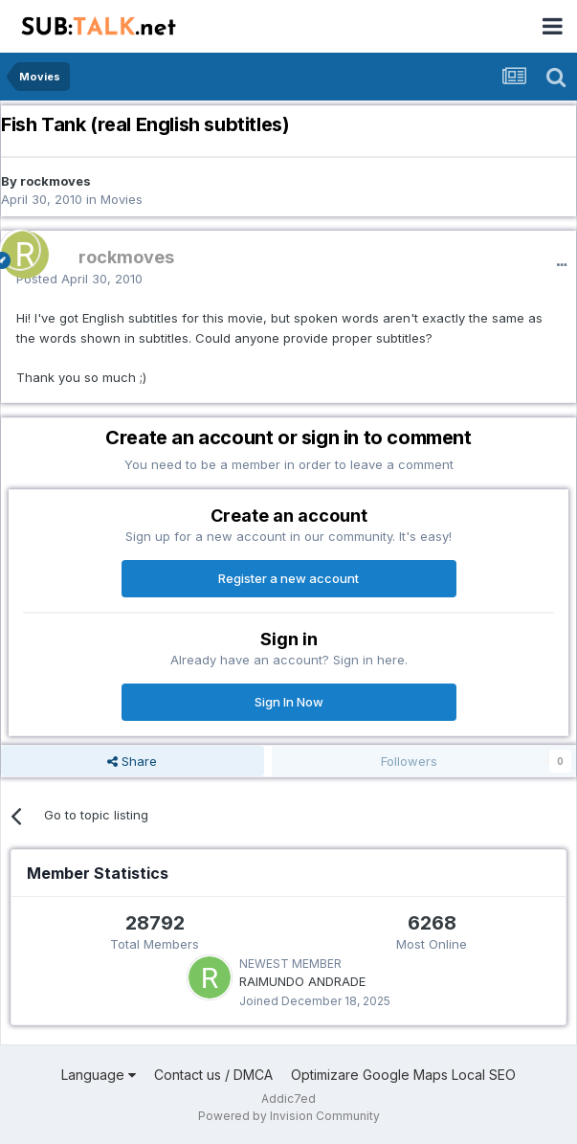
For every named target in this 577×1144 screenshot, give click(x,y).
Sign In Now (289, 701)
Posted (79, 278)
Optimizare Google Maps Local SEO (403, 1074)
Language (98, 1074)
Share (132, 761)
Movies (121, 199)
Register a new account (288, 578)
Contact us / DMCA (213, 1074)
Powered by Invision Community (289, 1116)
